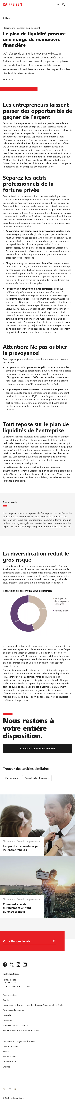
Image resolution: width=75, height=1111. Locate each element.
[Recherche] (63, 4)
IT (15, 1089)
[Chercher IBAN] (9, 1062)
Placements (11, 778)
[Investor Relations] (11, 1046)
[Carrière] (6, 1000)
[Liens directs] (58, 4)
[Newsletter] (8, 1020)
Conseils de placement (37, 778)
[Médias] (6, 1051)
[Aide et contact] (10, 995)
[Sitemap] (6, 1067)
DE (4, 1089)
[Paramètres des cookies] (13, 1010)
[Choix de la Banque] (27, 942)
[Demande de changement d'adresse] (19, 1041)
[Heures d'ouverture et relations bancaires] (21, 1030)
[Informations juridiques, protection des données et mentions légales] (33, 1005)
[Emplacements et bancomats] (16, 1025)
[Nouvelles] (7, 1015)
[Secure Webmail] (10, 1056)
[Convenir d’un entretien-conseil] (37, 748)
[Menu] (70, 4)
